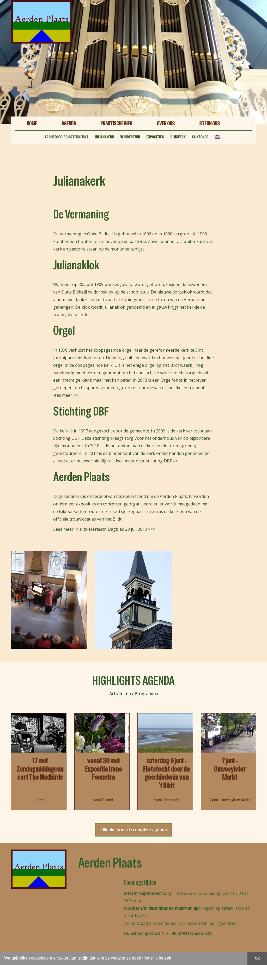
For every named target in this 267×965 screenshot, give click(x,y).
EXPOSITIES (155, 137)
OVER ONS (166, 123)
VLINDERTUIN (130, 137)
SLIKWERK (177, 137)
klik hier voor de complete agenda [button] (133, 830)
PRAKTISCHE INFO (116, 123)
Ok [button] (257, 958)
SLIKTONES (200, 137)
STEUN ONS (209, 123)
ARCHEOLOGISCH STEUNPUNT (66, 137)
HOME (32, 123)
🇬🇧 (217, 137)
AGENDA (69, 123)
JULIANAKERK (104, 137)
